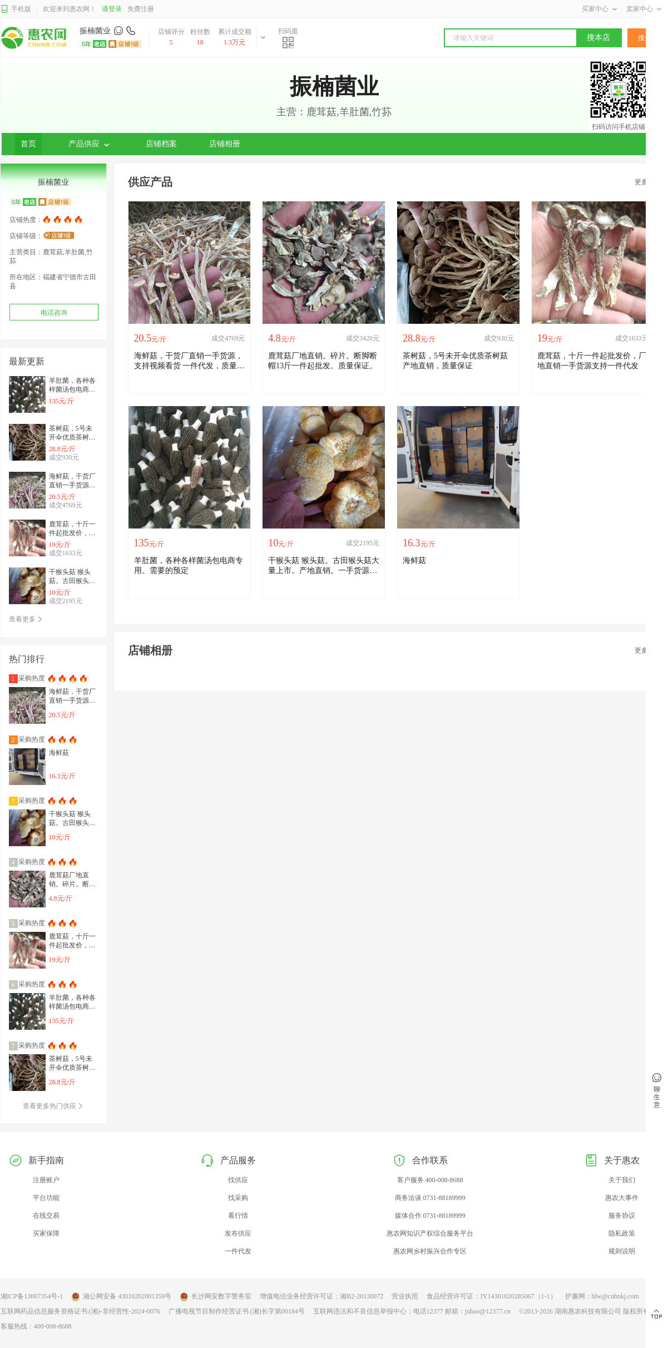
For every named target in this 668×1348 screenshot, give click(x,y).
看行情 (238, 1215)
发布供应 (238, 1233)
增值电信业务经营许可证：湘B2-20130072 (321, 1296)
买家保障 (46, 1233)
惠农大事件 (622, 1198)
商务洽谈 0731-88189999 (430, 1198)
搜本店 (598, 37)
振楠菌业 (95, 31)
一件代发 (238, 1251)
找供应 (238, 1180)
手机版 (16, 9)
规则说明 (621, 1251)
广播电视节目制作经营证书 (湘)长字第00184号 (237, 1311)
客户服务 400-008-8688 (430, 1180)
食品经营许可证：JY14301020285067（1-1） (491, 1296)
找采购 (238, 1198)
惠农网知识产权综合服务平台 (430, 1233)
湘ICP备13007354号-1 (32, 1296)
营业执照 (405, 1296)
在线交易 (46, 1215)
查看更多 (26, 619)
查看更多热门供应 (53, 1106)
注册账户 (46, 1180)
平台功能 (46, 1198)
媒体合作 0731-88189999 (430, 1215)
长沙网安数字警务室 (215, 1296)
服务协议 (621, 1215)
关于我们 (621, 1180)
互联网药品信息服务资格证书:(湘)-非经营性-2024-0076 (80, 1311)
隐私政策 (621, 1233)
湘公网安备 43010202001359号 (121, 1296)
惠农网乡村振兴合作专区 (430, 1251)
